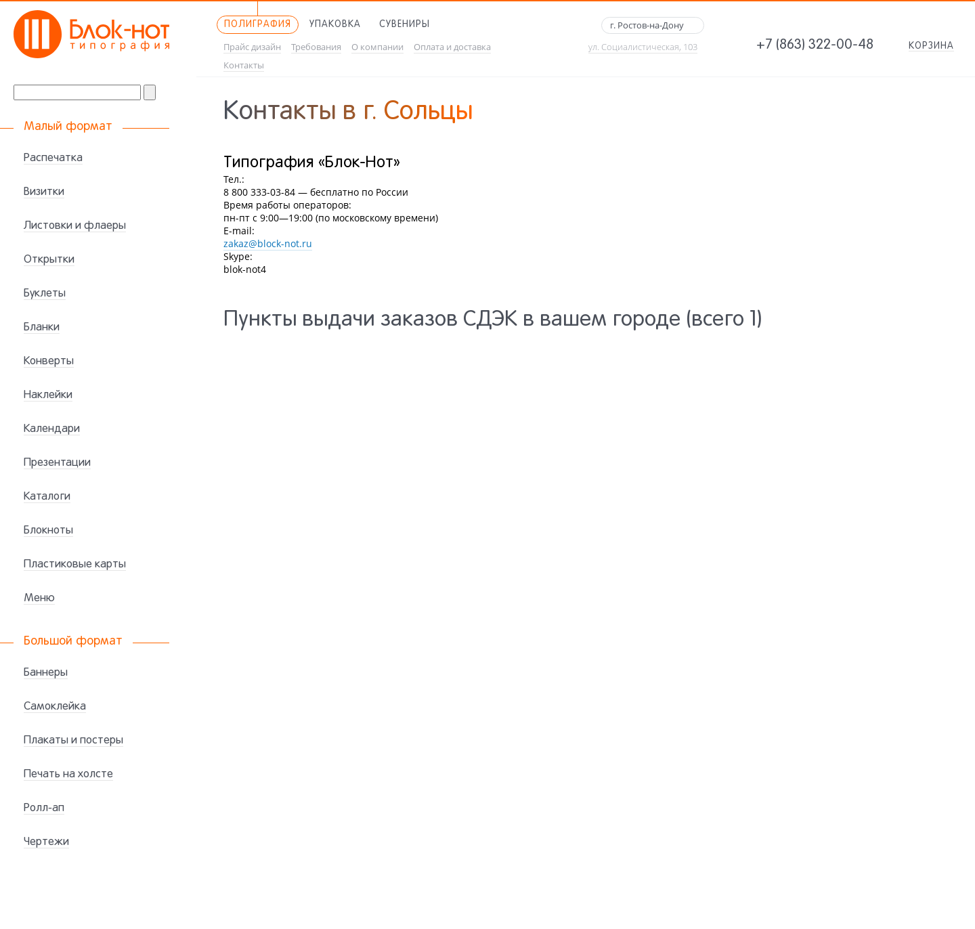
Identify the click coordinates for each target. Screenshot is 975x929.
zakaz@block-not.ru (267, 243)
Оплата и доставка (452, 47)
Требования (316, 47)
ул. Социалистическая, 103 (642, 47)
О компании (377, 47)
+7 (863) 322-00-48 (814, 45)
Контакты (243, 65)
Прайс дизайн (252, 47)
